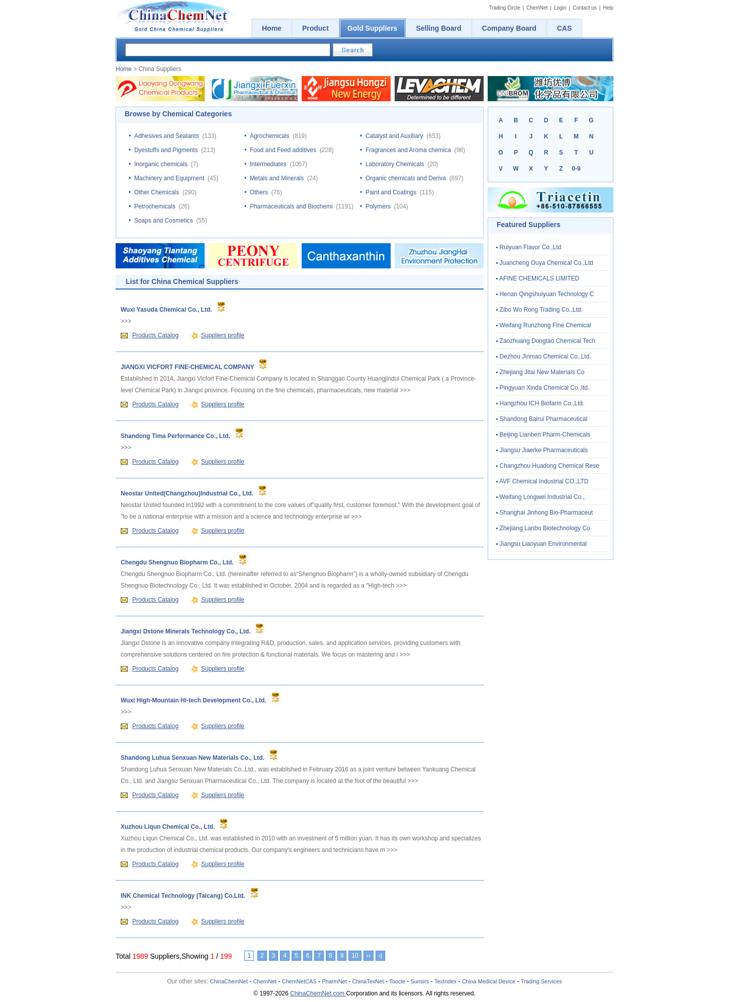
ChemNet (537, 8)
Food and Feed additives (283, 150)
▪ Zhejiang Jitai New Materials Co (540, 372)
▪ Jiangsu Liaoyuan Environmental (541, 543)
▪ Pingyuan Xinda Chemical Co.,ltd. (542, 387)
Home (124, 69)
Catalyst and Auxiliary (394, 135)
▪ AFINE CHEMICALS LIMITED (537, 278)
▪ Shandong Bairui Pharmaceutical (541, 418)
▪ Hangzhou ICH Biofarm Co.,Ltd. (540, 403)
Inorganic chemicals (161, 164)
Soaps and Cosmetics (163, 220)
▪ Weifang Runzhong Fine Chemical (543, 325)
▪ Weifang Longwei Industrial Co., (540, 496)
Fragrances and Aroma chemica (408, 150)
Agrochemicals (270, 135)
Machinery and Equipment (169, 178)
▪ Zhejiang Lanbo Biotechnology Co (543, 528)
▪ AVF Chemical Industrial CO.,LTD (542, 481)
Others (259, 192)
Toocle (397, 981)
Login (560, 8)
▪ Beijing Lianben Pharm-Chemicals (543, 434)
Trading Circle (504, 8)
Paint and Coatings (391, 192)
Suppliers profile (222, 335)
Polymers (378, 206)
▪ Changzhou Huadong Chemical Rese (547, 465)
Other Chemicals (156, 192)
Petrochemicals (154, 206)
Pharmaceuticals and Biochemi (291, 206)
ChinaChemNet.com (318, 993)
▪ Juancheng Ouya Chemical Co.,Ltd (544, 262)
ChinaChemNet (229, 981)
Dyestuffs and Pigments (166, 150)
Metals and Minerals (277, 178)
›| (380, 955)
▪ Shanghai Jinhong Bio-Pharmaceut (544, 512)
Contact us (585, 8)
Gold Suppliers (372, 28)
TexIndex (445, 981)
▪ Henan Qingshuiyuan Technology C (545, 294)
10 (354, 955)
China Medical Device (488, 981)
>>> (126, 321)
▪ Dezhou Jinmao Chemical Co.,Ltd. (543, 356)
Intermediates (268, 164)
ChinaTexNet (368, 981)
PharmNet (334, 981)
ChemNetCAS (299, 981)
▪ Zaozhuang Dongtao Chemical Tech (545, 340)
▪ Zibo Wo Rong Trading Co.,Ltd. (539, 309)
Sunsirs (420, 981)
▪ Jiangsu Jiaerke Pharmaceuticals (542, 450)
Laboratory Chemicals (395, 164)
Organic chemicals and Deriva (406, 178)
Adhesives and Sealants (166, 135)
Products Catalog (155, 335)
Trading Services (541, 981)
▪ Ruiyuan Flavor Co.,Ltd (528, 247)
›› (369, 955)
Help (608, 8)
